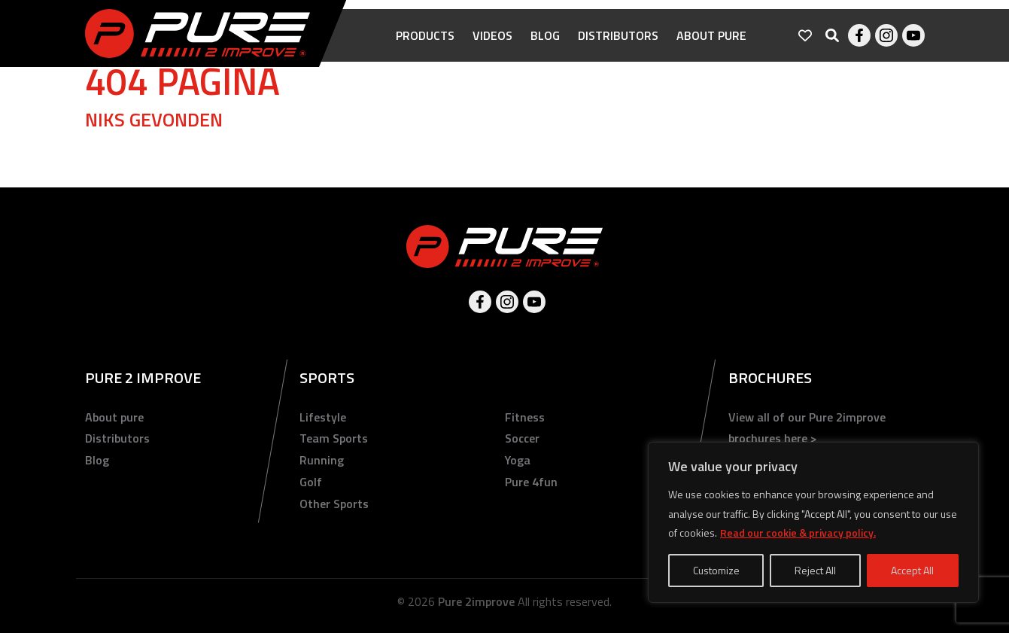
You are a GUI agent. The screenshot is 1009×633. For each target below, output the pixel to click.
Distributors (618, 45)
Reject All (815, 570)
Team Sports (333, 438)
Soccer (522, 438)
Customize (716, 570)
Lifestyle (322, 417)
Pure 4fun (531, 482)
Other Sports (334, 504)
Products (425, 45)
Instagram (886, 45)
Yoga (517, 460)
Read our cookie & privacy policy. (798, 532)
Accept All (912, 570)
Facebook (859, 45)
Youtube (913, 45)
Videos (492, 45)
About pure (711, 45)
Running (321, 460)
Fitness (525, 417)
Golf (310, 482)
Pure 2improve (476, 601)
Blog (545, 45)
